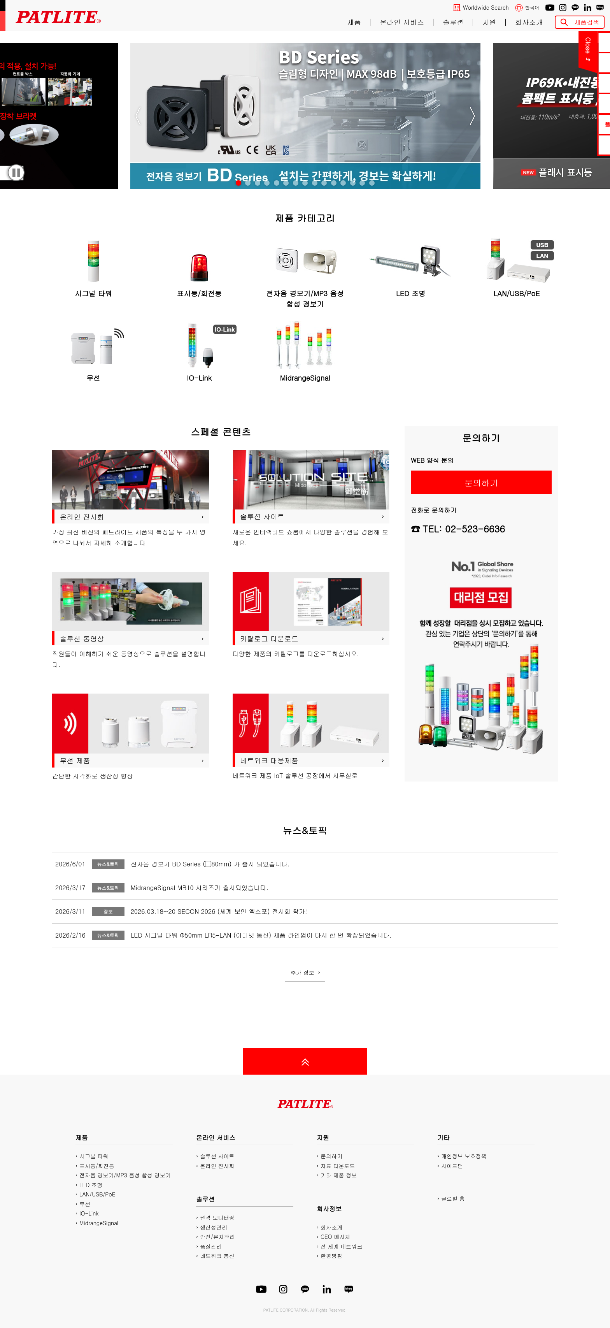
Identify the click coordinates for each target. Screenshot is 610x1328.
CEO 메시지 (335, 1236)
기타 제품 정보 (339, 1175)
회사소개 (529, 22)
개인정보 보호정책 (464, 1156)
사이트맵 (452, 1166)
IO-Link (88, 1213)
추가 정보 (302, 972)
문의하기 (562, 42)
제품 (354, 22)
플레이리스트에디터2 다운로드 (562, 124)
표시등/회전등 (96, 1166)
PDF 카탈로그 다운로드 (562, 62)
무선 (84, 1204)
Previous (137, 116)
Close (505, 45)
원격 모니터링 (217, 1217)
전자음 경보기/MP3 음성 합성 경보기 (125, 1175)
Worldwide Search (486, 7)
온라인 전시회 (217, 1166)
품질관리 (211, 1246)
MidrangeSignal (98, 1223)
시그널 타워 (94, 1156)
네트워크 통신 (217, 1255)
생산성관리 (213, 1227)
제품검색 (586, 22)
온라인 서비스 (402, 22)
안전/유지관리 (217, 1236)
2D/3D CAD (562, 103)
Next (472, 116)
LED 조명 (90, 1185)
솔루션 (453, 22)
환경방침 (331, 1255)
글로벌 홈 (453, 1198)
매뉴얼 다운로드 (562, 83)
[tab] (238, 183)
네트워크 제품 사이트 (562, 145)
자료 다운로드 (338, 1166)
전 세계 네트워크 (341, 1246)
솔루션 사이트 (217, 1156)
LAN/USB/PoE (97, 1194)
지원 (489, 22)
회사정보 (329, 1208)
